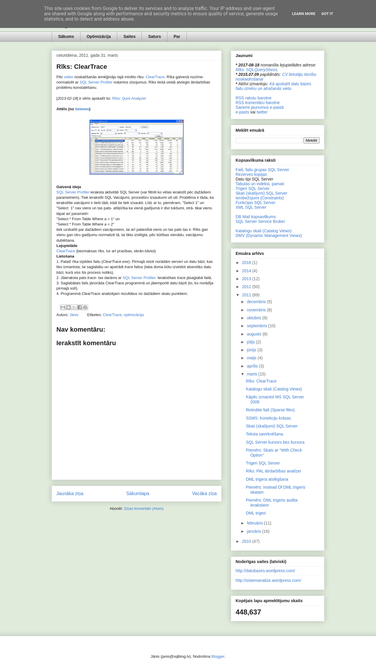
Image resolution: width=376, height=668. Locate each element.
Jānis (75, 315)
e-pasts (242, 112)
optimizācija (134, 315)
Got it (327, 13)
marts (252, 374)
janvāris (254, 531)
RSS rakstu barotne (253, 98)
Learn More (303, 13)
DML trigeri (256, 513)
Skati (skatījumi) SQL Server (261, 193)
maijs (252, 357)
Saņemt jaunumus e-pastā (259, 107)
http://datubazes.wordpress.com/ (265, 570)
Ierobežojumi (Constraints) (260, 198)
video (68, 77)
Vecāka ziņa (204, 493)
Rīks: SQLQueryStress (256, 69)
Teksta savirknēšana (264, 434)
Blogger (218, 656)
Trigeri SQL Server (253, 188)
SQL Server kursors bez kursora (275, 442)
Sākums (66, 36)
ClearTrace (155, 77)
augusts (254, 334)
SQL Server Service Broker (260, 221)
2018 (247, 262)
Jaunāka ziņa (69, 493)
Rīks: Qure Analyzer (129, 98)
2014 (247, 270)
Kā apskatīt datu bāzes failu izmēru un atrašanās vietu (273, 86)
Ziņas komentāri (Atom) (144, 508)
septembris (257, 325)
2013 (247, 278)
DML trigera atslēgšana (267, 479)
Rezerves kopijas (251, 174)
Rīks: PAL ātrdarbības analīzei (273, 471)
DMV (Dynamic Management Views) (269, 235)
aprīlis (253, 366)
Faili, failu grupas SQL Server (262, 169)
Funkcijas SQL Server (256, 202)
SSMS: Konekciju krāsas (268, 418)
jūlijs (251, 342)
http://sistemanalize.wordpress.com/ (268, 580)
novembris (257, 310)
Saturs (154, 36)
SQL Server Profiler (96, 82)
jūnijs (252, 350)
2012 (247, 286)
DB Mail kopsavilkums (256, 216)
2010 (247, 541)
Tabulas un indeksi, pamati (260, 183)
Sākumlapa (137, 493)
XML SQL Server (251, 207)
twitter (262, 112)
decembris (257, 301)
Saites (129, 36)
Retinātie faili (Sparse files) (270, 410)
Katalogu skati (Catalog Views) (263, 230)
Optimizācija (99, 36)
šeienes (82, 109)
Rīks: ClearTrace (261, 381)
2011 (247, 295)
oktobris (254, 317)
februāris (255, 523)
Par (177, 36)
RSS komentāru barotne (258, 102)
